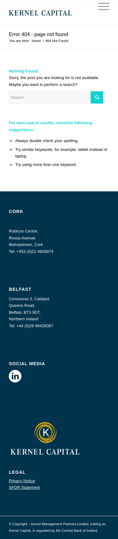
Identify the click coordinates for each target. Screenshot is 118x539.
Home (36, 41)
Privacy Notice (22, 480)
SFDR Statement (24, 487)
